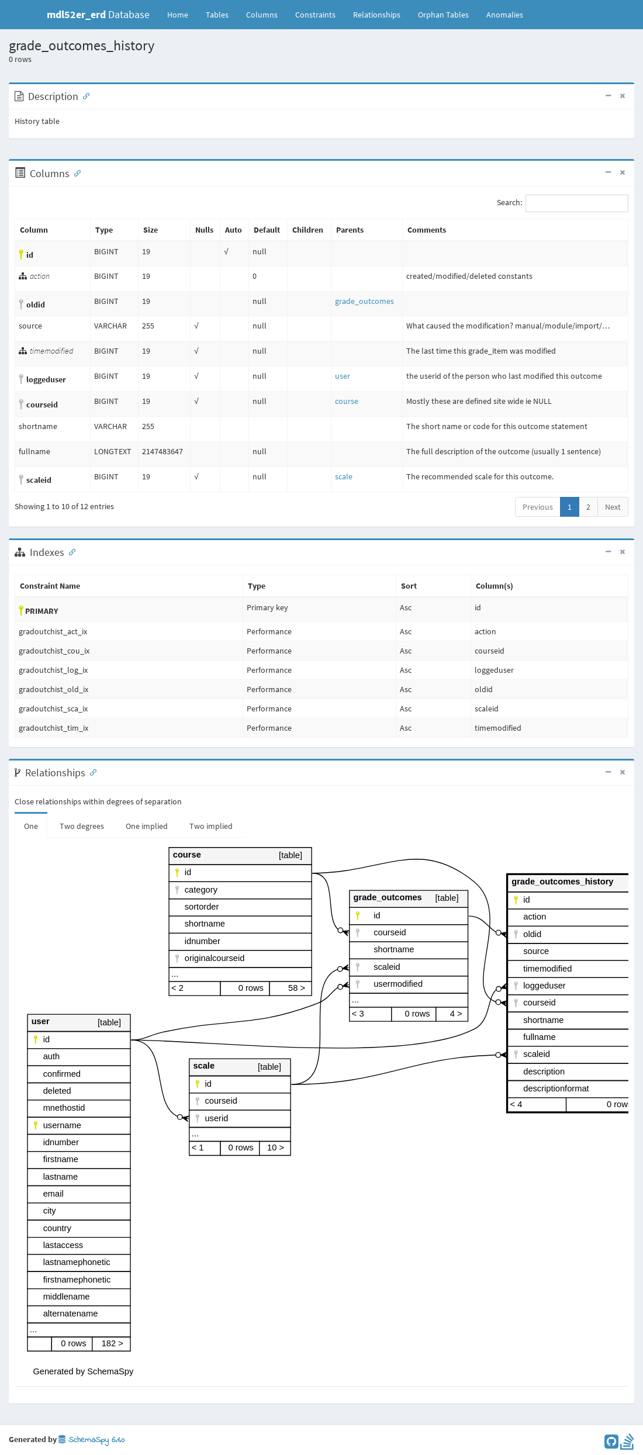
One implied (147, 826)
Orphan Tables (443, 14)
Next (613, 507)
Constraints (315, 14)
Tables (221, 14)
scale (343, 476)
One (31, 826)
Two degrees (82, 826)
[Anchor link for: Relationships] (90, 771)
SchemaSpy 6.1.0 (91, 1440)
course (346, 401)
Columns (262, 14)
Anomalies (504, 14)
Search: (562, 203)
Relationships (376, 14)
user (342, 376)
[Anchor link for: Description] (83, 95)
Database (98, 14)
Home (177, 14)
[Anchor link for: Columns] (75, 172)
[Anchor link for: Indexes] (69, 551)
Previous (538, 507)
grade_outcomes (364, 301)
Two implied (211, 826)
